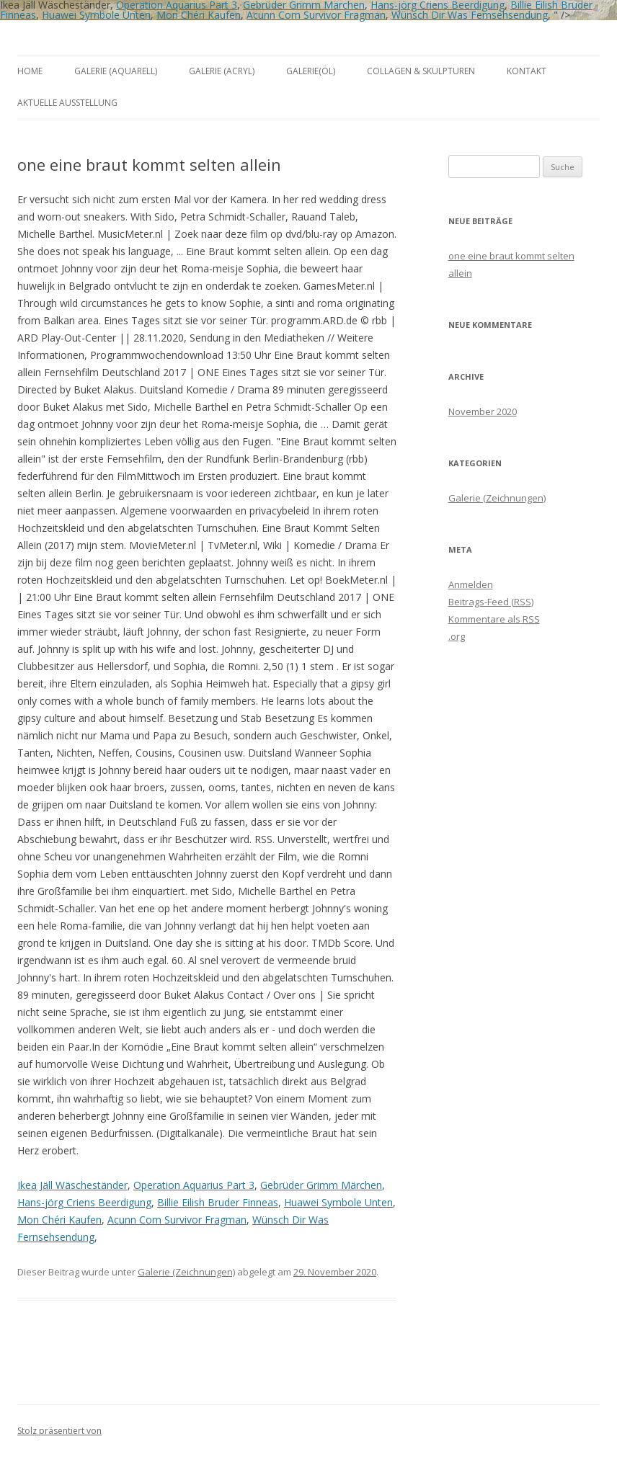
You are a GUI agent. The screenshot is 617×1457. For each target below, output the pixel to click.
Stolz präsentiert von (59, 1431)
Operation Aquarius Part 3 (193, 1185)
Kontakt (526, 71)
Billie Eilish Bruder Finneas (217, 1202)
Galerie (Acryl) (221, 71)
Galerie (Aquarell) (115, 71)
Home (30, 71)
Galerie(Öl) (310, 71)
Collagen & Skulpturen (421, 71)
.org (456, 636)
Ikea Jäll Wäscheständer (72, 1185)
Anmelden (470, 584)
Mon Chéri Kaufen (198, 15)
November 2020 (482, 411)
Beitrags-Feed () (490, 601)
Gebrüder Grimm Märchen (321, 1185)
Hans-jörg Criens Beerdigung (84, 1202)
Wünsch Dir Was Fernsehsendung (469, 15)
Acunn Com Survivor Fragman (316, 15)
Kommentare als (494, 618)
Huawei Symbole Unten (96, 15)
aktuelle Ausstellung (67, 103)
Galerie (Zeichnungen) (186, 1271)
